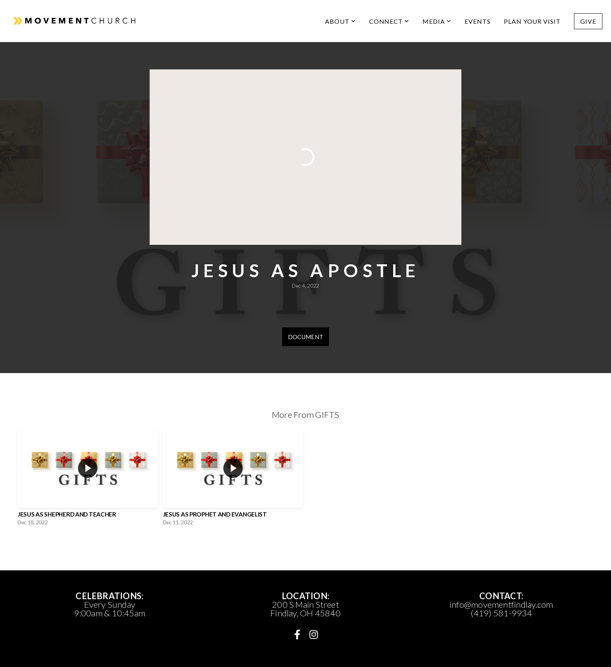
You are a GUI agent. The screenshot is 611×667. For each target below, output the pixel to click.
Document (305, 336)
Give (588, 21)
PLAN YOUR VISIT (532, 21)
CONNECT (389, 21)
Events (477, 21)
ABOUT (340, 21)
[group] (88, 479)
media (436, 21)
